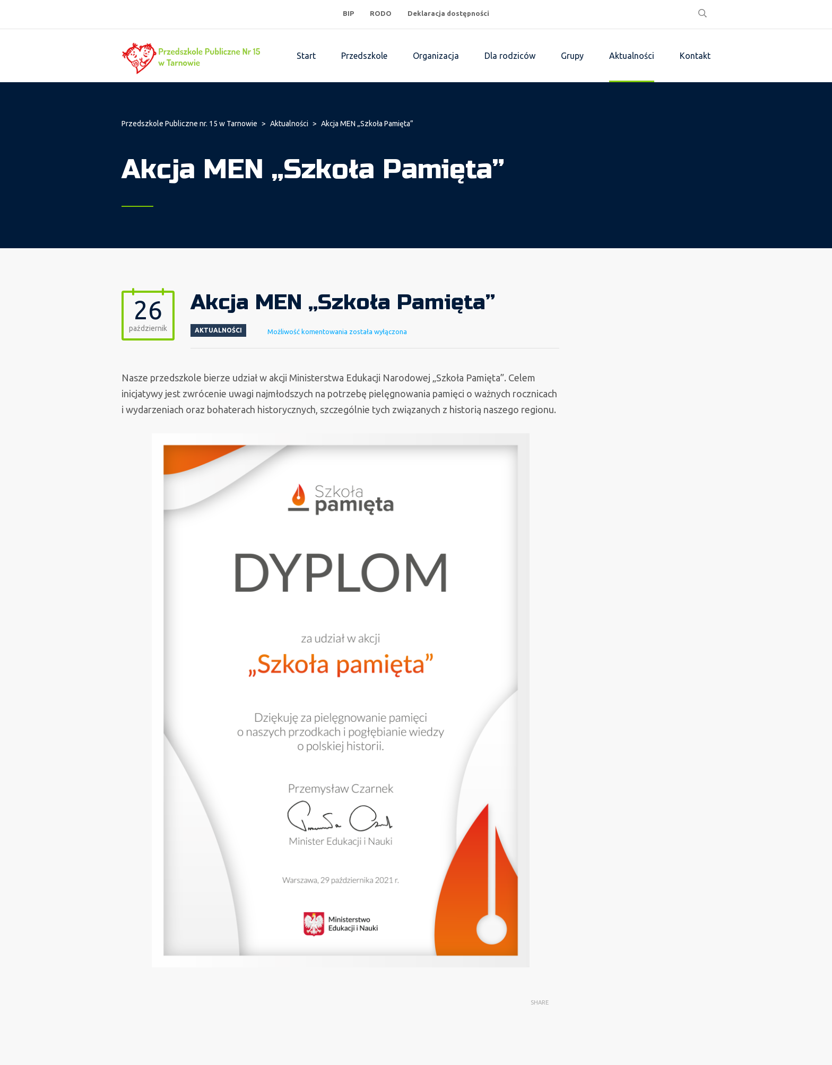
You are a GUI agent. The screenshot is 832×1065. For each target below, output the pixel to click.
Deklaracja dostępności (448, 13)
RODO (381, 13)
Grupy (572, 55)
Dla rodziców (509, 55)
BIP (348, 13)
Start (306, 55)
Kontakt (695, 55)
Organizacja (436, 55)
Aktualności (631, 55)
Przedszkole (364, 55)
